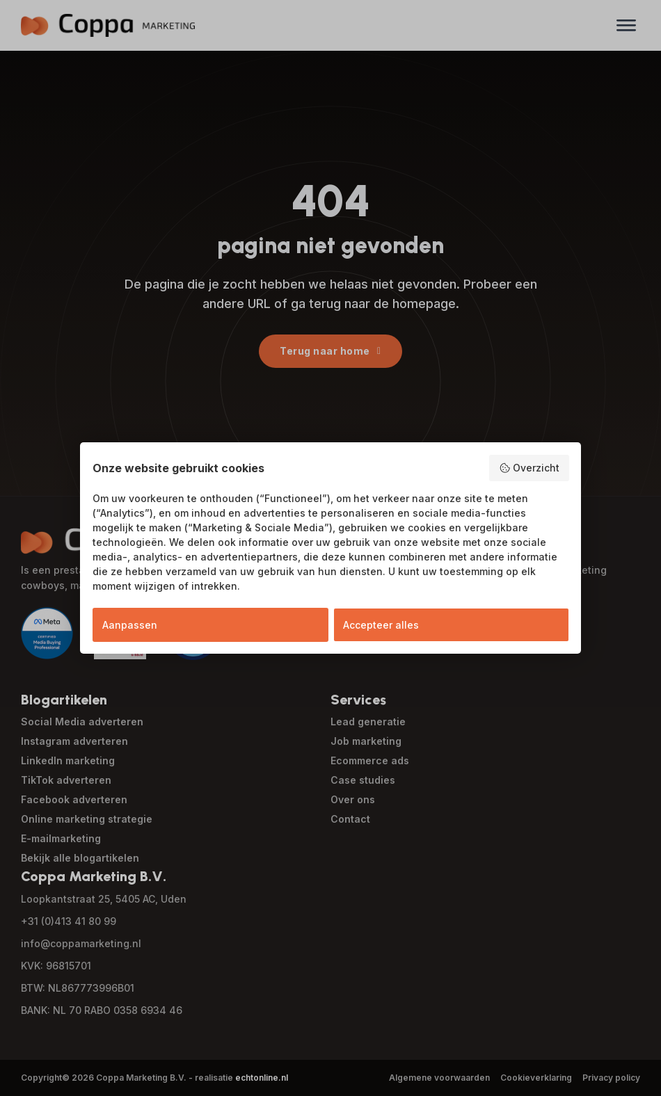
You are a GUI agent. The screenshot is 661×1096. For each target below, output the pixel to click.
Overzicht (529, 468)
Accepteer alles (381, 625)
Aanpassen (129, 625)
